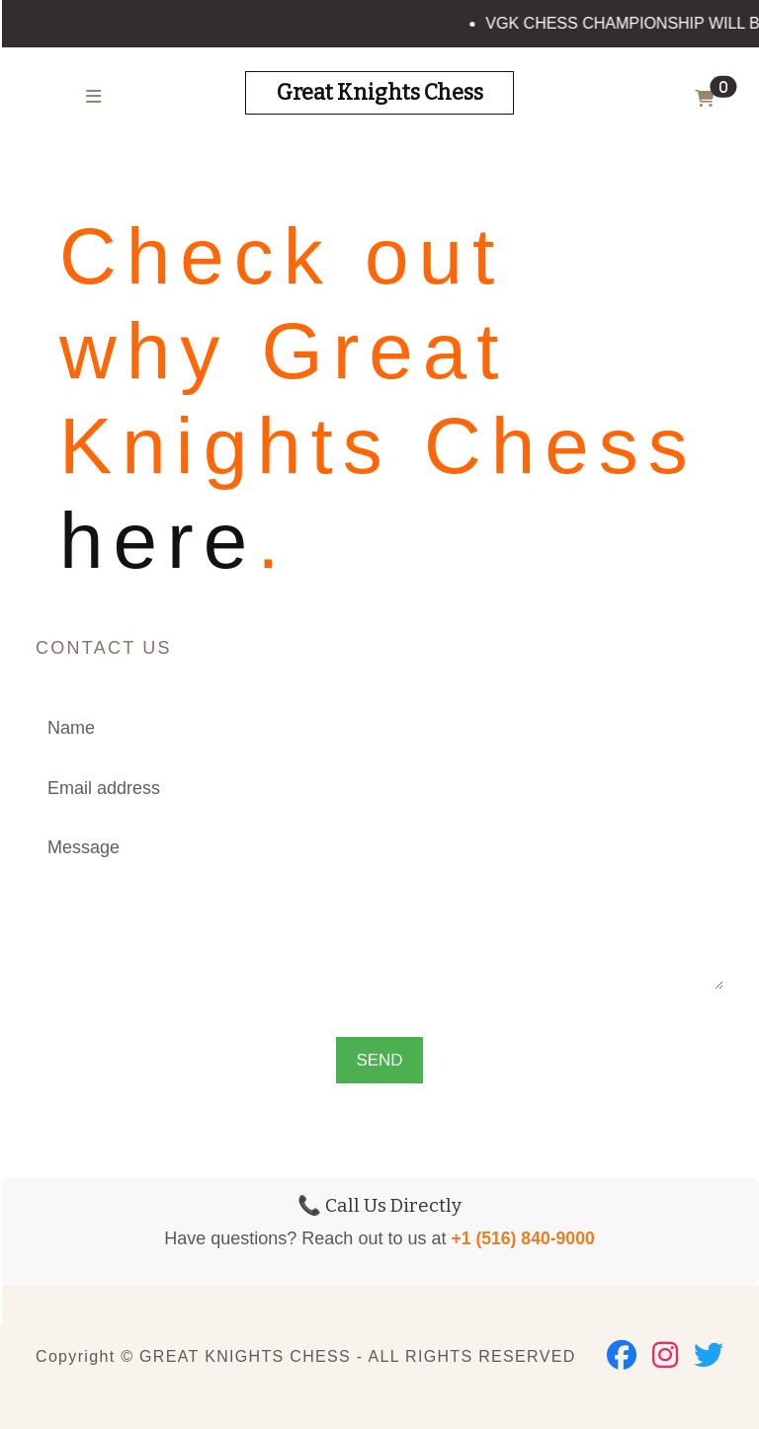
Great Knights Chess (380, 92)
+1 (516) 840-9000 (522, 1238)
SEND (379, 1060)
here (158, 541)
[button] (709, 99)
